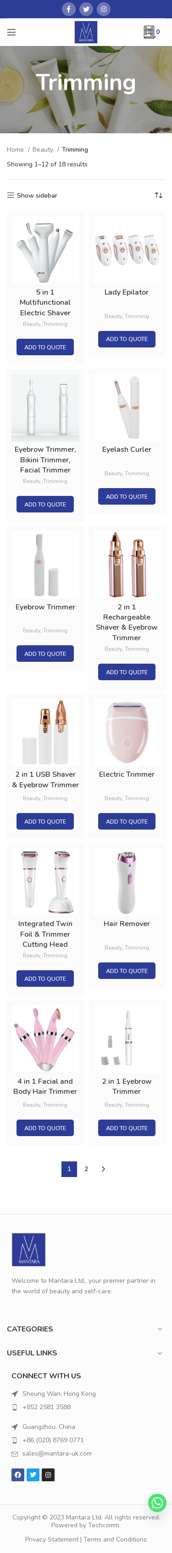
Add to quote (45, 347)
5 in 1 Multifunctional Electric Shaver (45, 302)
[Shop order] (158, 196)
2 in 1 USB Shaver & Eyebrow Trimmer (45, 779)
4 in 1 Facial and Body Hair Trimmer (45, 1086)
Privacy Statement (51, 1539)
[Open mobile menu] (11, 32)
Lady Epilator (127, 292)
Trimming (55, 324)
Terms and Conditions (115, 1539)
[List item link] (86, 1407)
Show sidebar (37, 195)
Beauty (44, 149)
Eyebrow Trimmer (45, 607)
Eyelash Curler (126, 449)
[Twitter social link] (86, 9)
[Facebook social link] (69, 9)
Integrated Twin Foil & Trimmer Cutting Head (45, 934)
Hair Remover (127, 924)
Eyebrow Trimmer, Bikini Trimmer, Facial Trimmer (45, 459)
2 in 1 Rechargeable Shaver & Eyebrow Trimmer (127, 622)
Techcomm (103, 1525)
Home (16, 149)
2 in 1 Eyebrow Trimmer (127, 1086)
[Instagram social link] (104, 9)
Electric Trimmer (127, 774)
